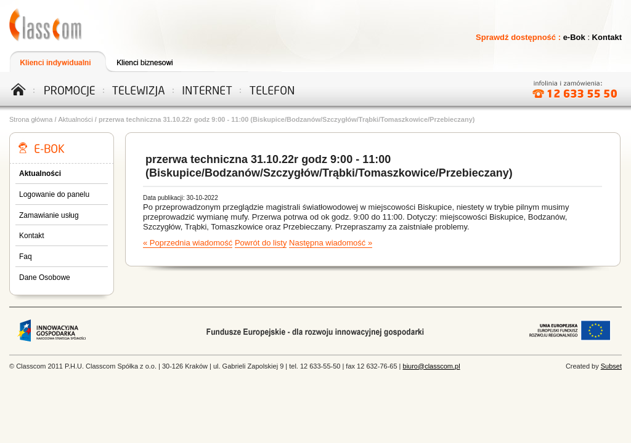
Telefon (270, 88)
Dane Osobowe (44, 277)
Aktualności (76, 119)
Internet (203, 88)
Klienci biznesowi (151, 61)
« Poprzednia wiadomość (187, 242)
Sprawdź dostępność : (519, 37)
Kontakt (607, 37)
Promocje (69, 88)
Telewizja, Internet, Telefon (46, 24)
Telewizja (136, 88)
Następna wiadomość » (330, 242)
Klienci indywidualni (56, 61)
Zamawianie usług (49, 215)
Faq (25, 256)
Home (22, 88)
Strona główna (30, 119)
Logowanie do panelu (54, 194)
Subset (611, 366)
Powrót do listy (261, 242)
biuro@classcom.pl (431, 366)
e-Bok (574, 37)
